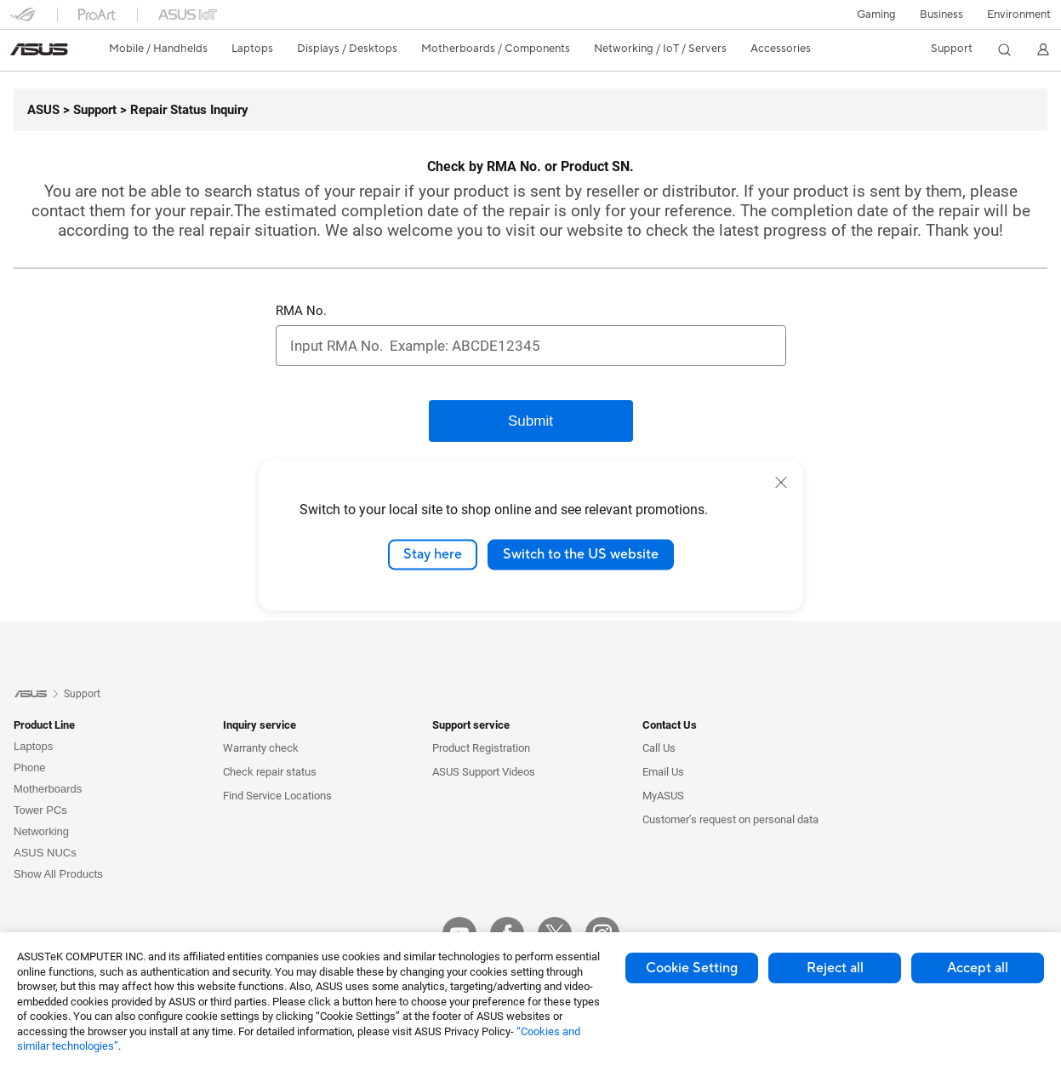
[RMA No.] (531, 345)
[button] (876, 14)
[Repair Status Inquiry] (182, 109)
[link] (39, 49)
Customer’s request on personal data (730, 819)
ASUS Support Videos (483, 771)
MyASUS (663, 795)
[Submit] (531, 421)
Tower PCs (40, 810)
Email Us (663, 771)
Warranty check (261, 747)
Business (941, 14)
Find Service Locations (277, 795)
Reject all (835, 967)
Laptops (33, 746)
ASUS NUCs (45, 852)
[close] (781, 483)
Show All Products (58, 873)
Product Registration (481, 747)
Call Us (659, 747)
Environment (1019, 14)
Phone (30, 767)
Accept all (977, 967)
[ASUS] (43, 109)
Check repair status (270, 771)
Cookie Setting (692, 967)
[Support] (88, 109)
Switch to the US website (581, 554)
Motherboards (48, 788)
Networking (41, 831)
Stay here (432, 554)
